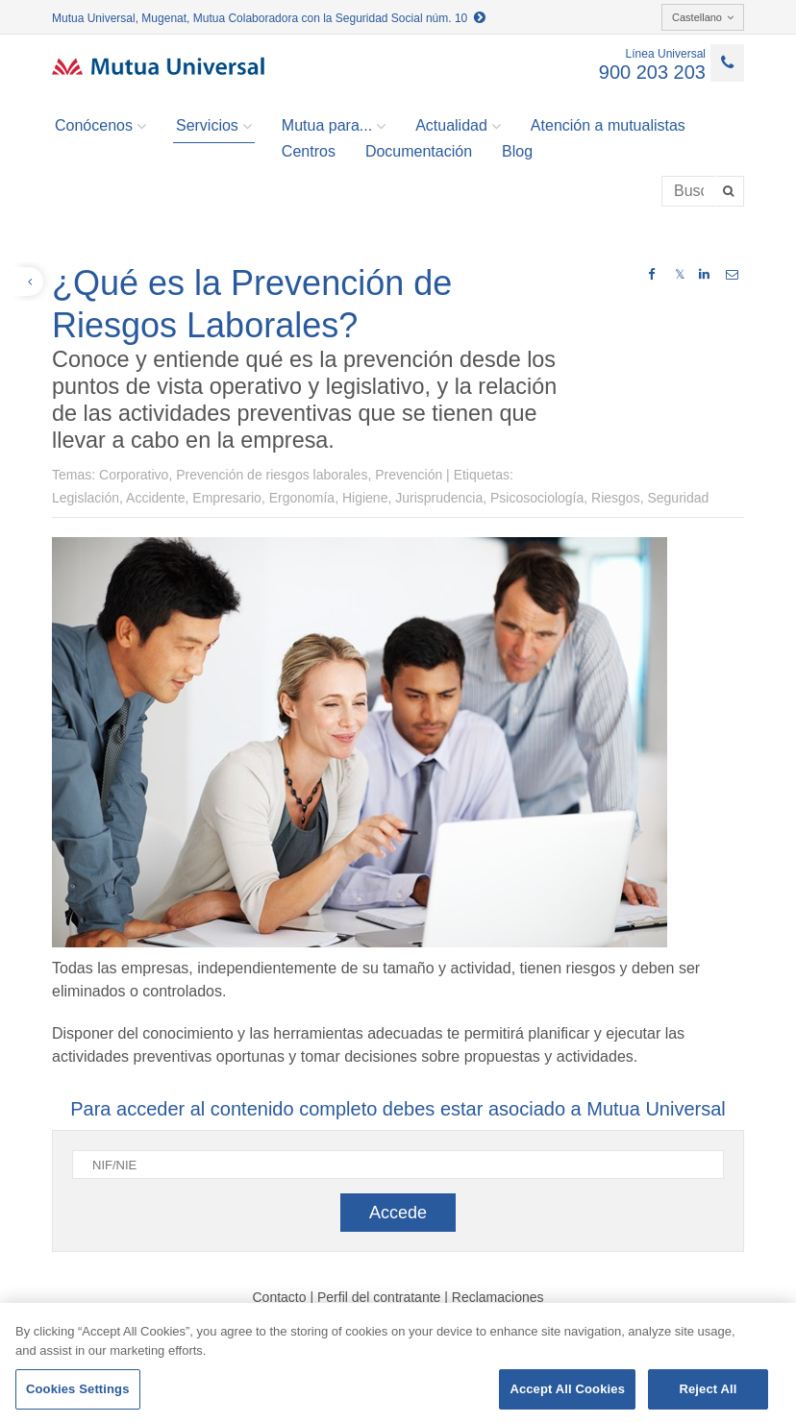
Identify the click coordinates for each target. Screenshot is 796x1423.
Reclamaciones (498, 1297)
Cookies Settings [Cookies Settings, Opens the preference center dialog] (78, 1389)
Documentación (418, 151)
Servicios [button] (214, 126)
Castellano (703, 17)
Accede (398, 1212)
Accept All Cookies (567, 1389)
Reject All (707, 1389)
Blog (517, 151)
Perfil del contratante (378, 1297)
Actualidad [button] (458, 126)
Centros (309, 151)
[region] (398, 1363)
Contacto (279, 1297)
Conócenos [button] (100, 126)
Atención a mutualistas (608, 125)
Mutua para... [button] (334, 126)
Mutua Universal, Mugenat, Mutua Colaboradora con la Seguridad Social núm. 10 (268, 18)
